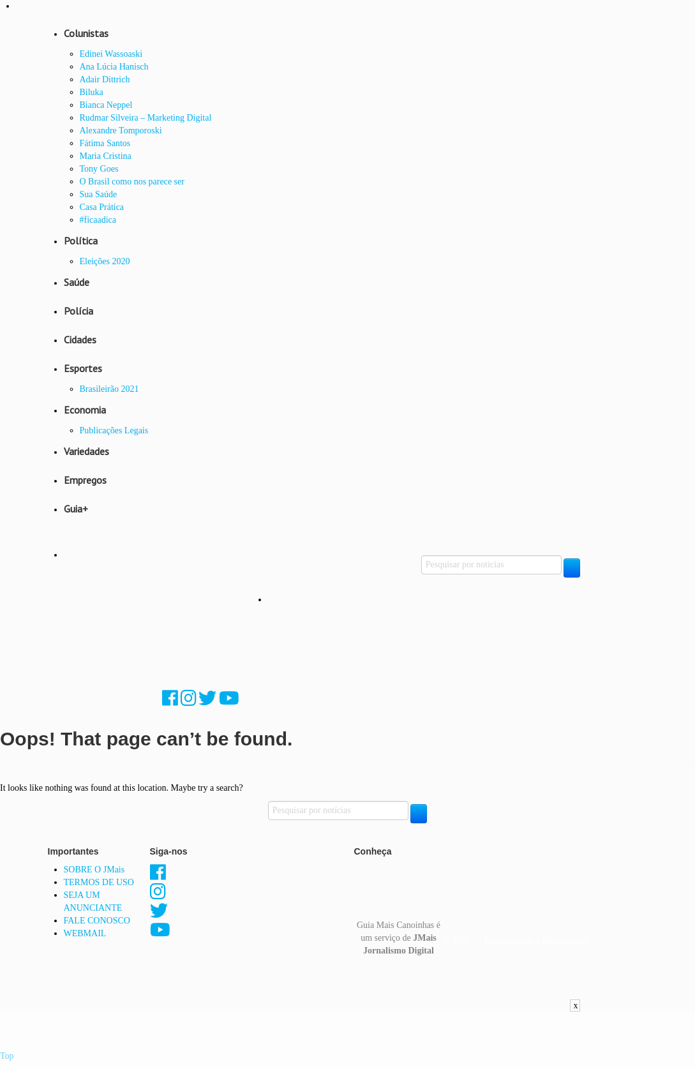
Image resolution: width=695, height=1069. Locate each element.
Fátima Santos (105, 143)
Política (81, 240)
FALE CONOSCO (97, 920)
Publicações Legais (114, 430)
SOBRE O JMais (94, 869)
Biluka (91, 92)
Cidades (80, 339)
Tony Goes (99, 169)
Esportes (83, 368)
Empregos (85, 480)
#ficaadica (98, 220)
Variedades (86, 451)
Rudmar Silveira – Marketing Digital (146, 118)
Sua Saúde (98, 194)
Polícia (78, 310)
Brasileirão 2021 (109, 389)
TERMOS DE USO (99, 882)
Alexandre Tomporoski (121, 130)
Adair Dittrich (105, 79)
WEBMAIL (85, 933)
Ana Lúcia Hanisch (114, 66)
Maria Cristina (105, 156)
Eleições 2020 (105, 261)
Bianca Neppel (106, 105)
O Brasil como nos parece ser (132, 181)
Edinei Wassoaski (111, 54)
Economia (85, 409)
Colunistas (86, 33)
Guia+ (76, 508)
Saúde (76, 282)
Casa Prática (102, 207)
